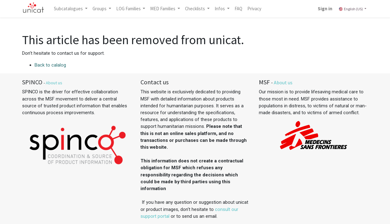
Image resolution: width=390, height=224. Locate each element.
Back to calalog (50, 65)
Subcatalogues (69, 9)
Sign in (325, 9)
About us (54, 83)
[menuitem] (238, 9)
